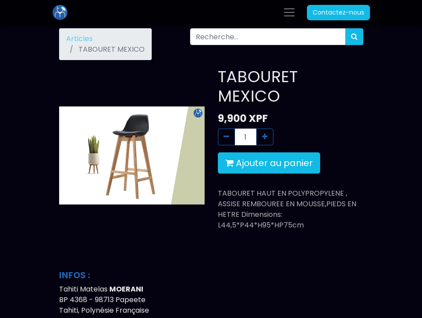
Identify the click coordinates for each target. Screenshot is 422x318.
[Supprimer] (226, 137)
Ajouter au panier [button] (269, 163)
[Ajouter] (264, 137)
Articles (79, 39)
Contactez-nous (338, 12)
